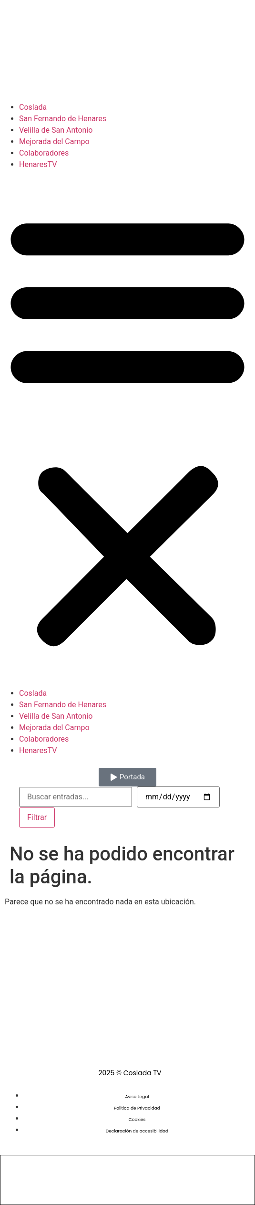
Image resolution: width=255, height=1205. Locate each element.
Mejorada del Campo (54, 141)
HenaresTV (38, 164)
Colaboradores (44, 152)
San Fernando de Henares (62, 118)
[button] (127, 429)
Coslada (33, 107)
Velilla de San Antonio (55, 130)
